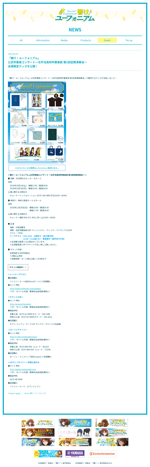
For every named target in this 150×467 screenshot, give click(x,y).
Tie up (128, 40)
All (21, 40)
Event (107, 40)
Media (64, 40)
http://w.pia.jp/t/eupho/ (20, 304)
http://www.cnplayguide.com (23, 369)
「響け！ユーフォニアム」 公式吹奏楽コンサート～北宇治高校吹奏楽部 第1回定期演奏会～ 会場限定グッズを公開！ (47, 62)
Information (43, 40)
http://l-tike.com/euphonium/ (23, 336)
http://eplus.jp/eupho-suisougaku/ (25, 288)
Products (85, 40)
